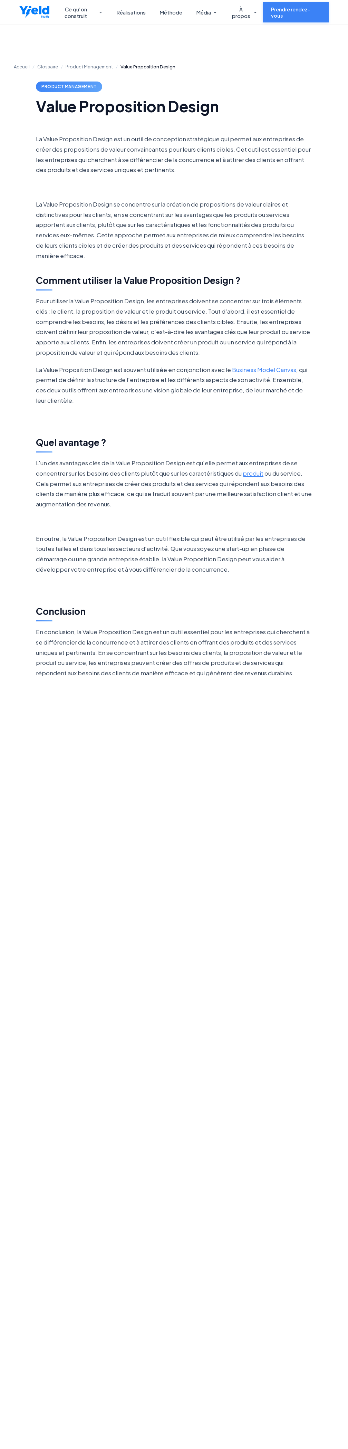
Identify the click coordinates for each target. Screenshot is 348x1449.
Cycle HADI (304, 877)
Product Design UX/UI (164, 1270)
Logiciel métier (163, 1336)
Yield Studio (92, 1247)
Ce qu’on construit (84, 12)
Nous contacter (276, 1148)
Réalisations (131, 12)
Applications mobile (169, 1286)
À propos (244, 12)
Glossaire (47, 66)
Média (206, 12)
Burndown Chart (239, 877)
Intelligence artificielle (159, 1301)
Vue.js (43, 877)
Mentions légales (301, 1293)
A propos (224, 1247)
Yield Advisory (95, 1258)
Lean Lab (224, 1270)
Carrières (224, 1258)
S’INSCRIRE (177, 1378)
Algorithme (109, 877)
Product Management (89, 66)
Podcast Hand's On (304, 1258)
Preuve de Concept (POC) (174, 877)
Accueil (22, 66)
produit (253, 473)
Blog (286, 1247)
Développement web (166, 1251)
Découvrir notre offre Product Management (88, 1173)
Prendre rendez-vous (290, 12)
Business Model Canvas (264, 369)
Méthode (171, 12)
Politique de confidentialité (127, 1393)
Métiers (289, 1281)
